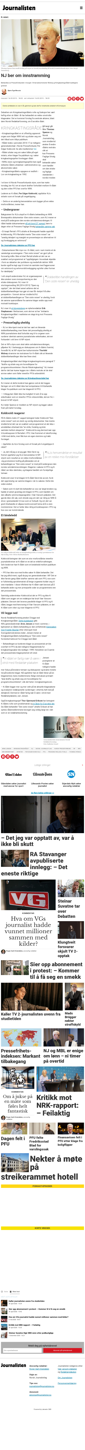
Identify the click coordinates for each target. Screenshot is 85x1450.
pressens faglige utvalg (57, 752)
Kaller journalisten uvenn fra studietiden (27, 1301)
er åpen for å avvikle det (43, 704)
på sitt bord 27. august (35, 223)
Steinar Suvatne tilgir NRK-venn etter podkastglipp (31, 1333)
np (74, 748)
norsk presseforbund (62, 748)
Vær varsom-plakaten (67, 1369)
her (35, 149)
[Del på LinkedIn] (74, 99)
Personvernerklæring (67, 1383)
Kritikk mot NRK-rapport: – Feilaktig (24, 1325)
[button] (82, 765)
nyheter (20, 752)
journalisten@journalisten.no (41, 1386)
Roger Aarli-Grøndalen (39, 1369)
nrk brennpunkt (8, 752)
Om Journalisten (65, 1377)
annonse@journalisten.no (40, 1395)
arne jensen (6, 748)
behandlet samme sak (45, 226)
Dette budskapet (26, 621)
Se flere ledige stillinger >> (42, 793)
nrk (79, 748)
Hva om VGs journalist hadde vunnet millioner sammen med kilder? (38, 1317)
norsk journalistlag (44, 748)
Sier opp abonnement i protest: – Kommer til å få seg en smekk (37, 1309)
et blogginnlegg (18, 308)
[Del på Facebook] (69, 99)
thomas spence (75, 752)
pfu (44, 752)
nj (32, 748)
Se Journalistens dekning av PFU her (18, 245)
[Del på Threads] (78, 99)
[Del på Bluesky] (82, 99)
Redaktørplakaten (68, 1372)
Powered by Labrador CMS (42, 1409)
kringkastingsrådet (21, 748)
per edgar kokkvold (32, 752)
